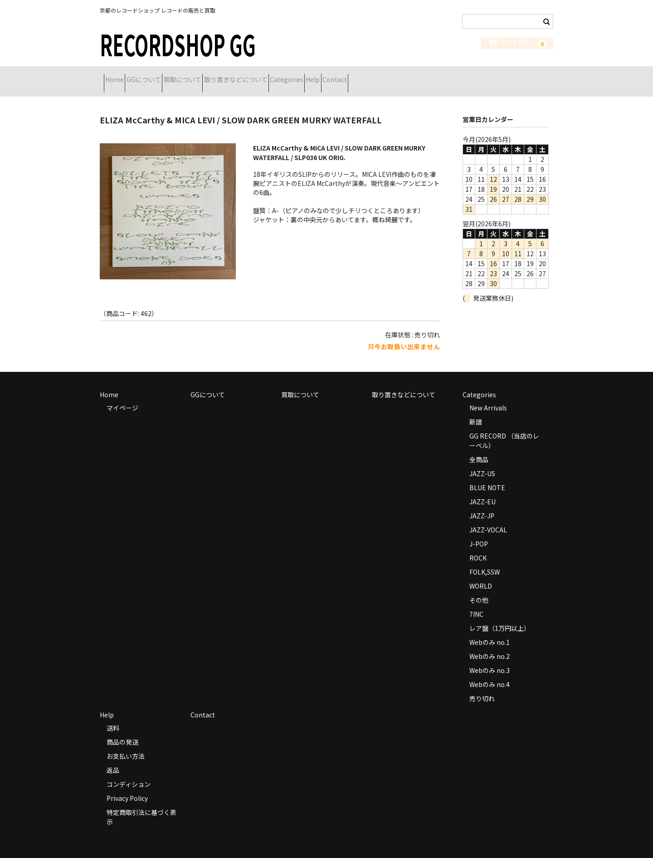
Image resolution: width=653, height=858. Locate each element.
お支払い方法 (126, 744)
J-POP (478, 532)
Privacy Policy (127, 786)
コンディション (129, 772)
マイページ (122, 396)
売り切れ (482, 687)
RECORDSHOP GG (178, 44)
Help (397, 75)
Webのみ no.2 (489, 644)
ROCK (478, 546)
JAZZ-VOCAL (488, 518)
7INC (476, 602)
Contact (435, 75)
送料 (113, 716)
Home (118, 75)
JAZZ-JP (481, 504)
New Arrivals (488, 396)
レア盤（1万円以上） (499, 616)
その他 (478, 588)
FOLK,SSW (484, 560)
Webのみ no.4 (489, 673)
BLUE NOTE (487, 476)
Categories (355, 75)
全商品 (478, 448)
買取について (219, 75)
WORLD (480, 574)
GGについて (163, 75)
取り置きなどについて (288, 75)
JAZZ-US (482, 462)
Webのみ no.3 (489, 658)
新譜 (475, 410)
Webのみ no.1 (489, 630)
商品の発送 (122, 730)
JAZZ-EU (482, 490)
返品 (113, 758)
